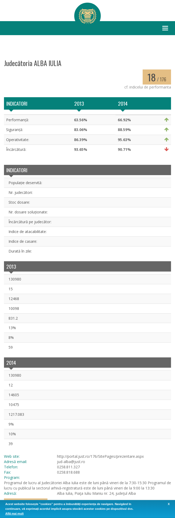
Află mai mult (14, 513)
